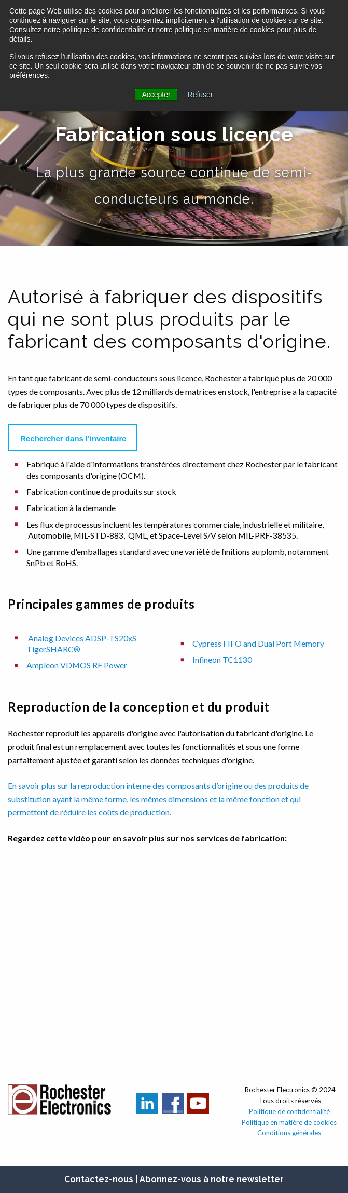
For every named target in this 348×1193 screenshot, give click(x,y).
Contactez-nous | (102, 1179)
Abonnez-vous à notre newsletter (212, 1179)
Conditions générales (290, 1133)
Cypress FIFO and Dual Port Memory (258, 643)
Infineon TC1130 (222, 659)
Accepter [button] (156, 94)
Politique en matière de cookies (290, 1122)
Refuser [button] (200, 94)
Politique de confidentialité (289, 1111)
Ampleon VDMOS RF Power (76, 665)
